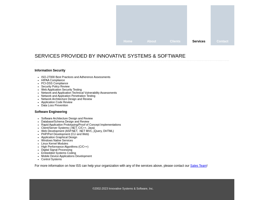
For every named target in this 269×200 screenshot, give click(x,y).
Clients (175, 41)
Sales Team (198, 166)
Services (198, 41)
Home (127, 41)
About (151, 41)
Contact (223, 41)
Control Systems (51, 159)
